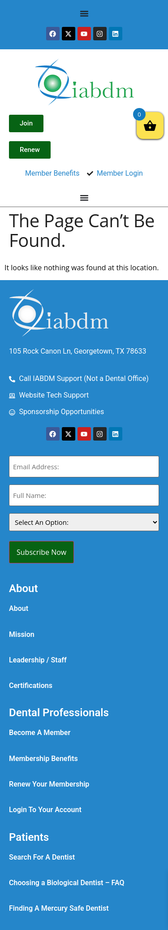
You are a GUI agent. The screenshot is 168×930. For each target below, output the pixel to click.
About (18, 608)
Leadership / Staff (38, 660)
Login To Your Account (45, 809)
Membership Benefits (43, 758)
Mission (21, 634)
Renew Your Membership (49, 784)
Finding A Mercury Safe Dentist (59, 908)
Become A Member (39, 732)
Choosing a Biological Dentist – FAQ (67, 882)
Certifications (30, 685)
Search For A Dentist (42, 857)
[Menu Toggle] (84, 13)
